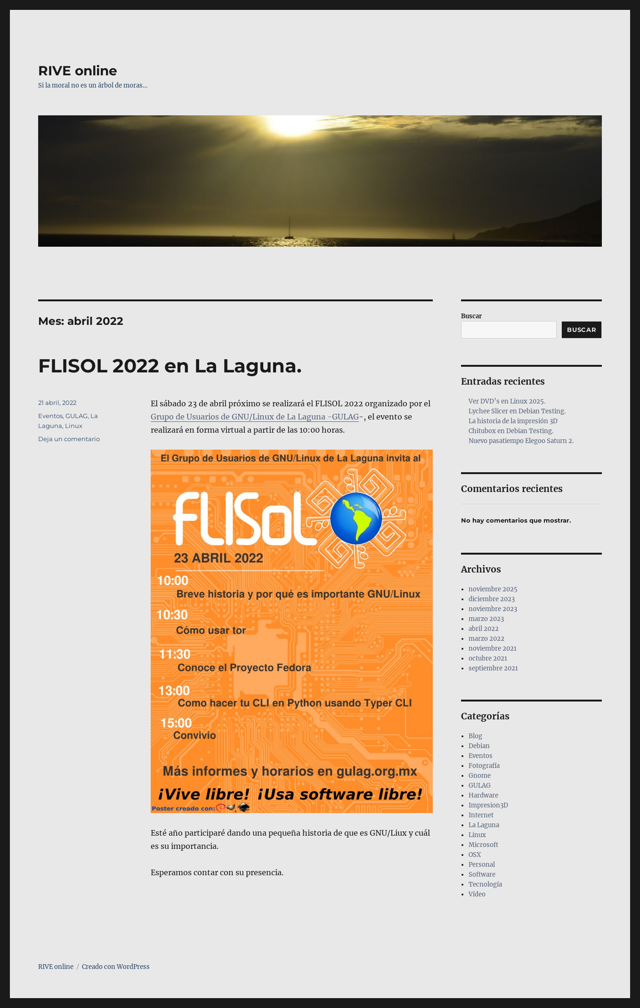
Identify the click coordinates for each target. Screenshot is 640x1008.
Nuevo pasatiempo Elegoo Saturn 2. (521, 441)
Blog (475, 736)
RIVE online (77, 71)
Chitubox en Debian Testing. (511, 431)
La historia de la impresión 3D (513, 421)
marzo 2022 (486, 639)
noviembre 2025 (493, 589)
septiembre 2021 (493, 668)
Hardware (483, 795)
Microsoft (483, 845)
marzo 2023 (486, 619)
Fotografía (484, 766)
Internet (481, 815)
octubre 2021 (488, 658)
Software (482, 875)
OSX (475, 855)
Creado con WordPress (116, 967)
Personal (482, 865)
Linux (73, 425)
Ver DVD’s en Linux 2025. (507, 401)
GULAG (76, 415)
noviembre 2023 (493, 609)
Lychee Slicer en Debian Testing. (517, 411)
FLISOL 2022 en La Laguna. (169, 365)
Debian (479, 746)
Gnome (480, 776)
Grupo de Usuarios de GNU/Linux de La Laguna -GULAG (255, 416)
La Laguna (484, 825)
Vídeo (477, 894)
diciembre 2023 (492, 599)
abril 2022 (484, 629)
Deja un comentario (69, 439)
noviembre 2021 (493, 649)
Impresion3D (488, 805)
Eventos (50, 415)
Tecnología (485, 884)
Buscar (471, 316)
